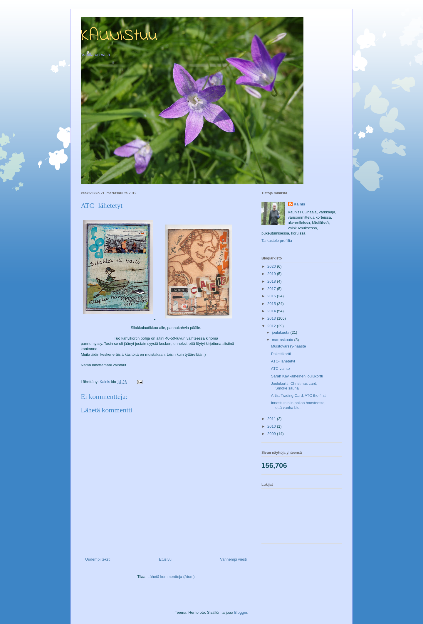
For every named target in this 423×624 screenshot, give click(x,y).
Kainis (299, 204)
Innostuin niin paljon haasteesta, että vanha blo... (298, 405)
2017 (272, 288)
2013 (272, 318)
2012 (272, 326)
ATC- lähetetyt (283, 361)
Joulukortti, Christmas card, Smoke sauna (294, 385)
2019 (272, 273)
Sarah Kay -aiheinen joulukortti (297, 376)
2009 (272, 433)
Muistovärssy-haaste (288, 346)
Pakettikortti (281, 354)
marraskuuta (283, 340)
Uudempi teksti (97, 559)
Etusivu (165, 559)
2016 (272, 296)
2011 (272, 418)
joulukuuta (281, 332)
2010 (272, 426)
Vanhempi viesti (233, 559)
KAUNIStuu (119, 36)
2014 (272, 311)
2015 (272, 303)
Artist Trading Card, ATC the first (298, 395)
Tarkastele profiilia (276, 240)
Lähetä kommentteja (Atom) (170, 576)
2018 (272, 281)
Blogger (240, 612)
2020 (272, 266)
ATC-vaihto (280, 368)
